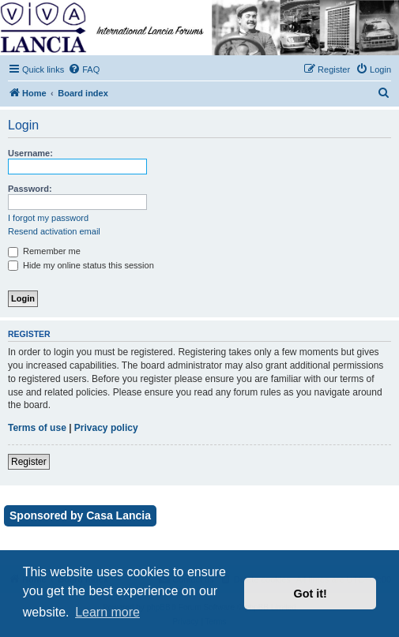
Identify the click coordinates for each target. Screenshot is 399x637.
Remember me (44, 251)
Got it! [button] (310, 593)
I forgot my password (48, 218)
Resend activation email (54, 231)
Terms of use (37, 427)
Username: (30, 153)
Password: (30, 188)
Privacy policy (106, 427)
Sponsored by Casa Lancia (80, 515)
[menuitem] (84, 69)
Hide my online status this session (81, 265)
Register (29, 461)
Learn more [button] (107, 612)
